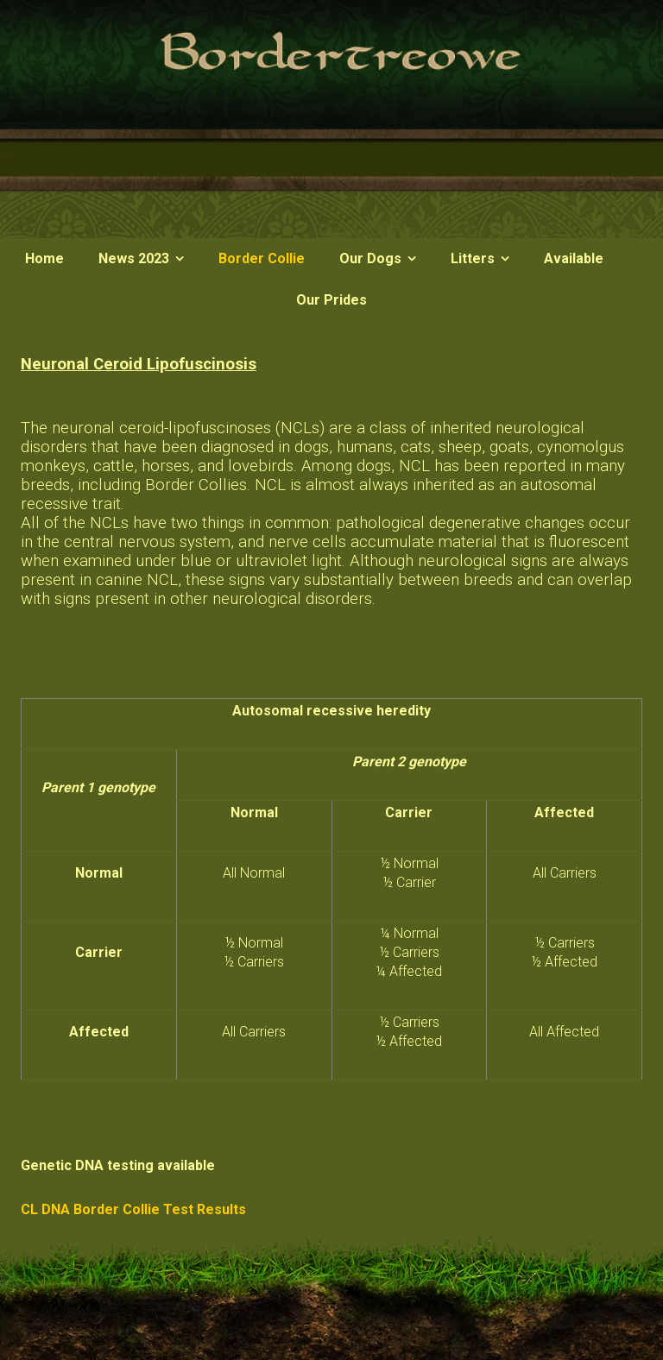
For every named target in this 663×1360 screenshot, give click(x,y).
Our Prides (331, 300)
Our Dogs (370, 258)
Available (573, 258)
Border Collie (261, 258)
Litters (473, 258)
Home (44, 258)
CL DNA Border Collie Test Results (133, 1209)
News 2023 (133, 258)
